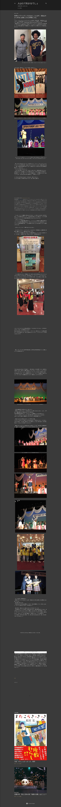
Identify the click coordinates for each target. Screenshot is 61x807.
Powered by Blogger (30, 803)
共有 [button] (15, 678)
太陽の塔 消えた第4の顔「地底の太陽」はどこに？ (30, 794)
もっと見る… (20, 8)
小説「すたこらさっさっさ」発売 (24, 761)
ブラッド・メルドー (20, 199)
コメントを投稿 (19, 763)
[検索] (46, 3)
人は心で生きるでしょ (28, 3)
